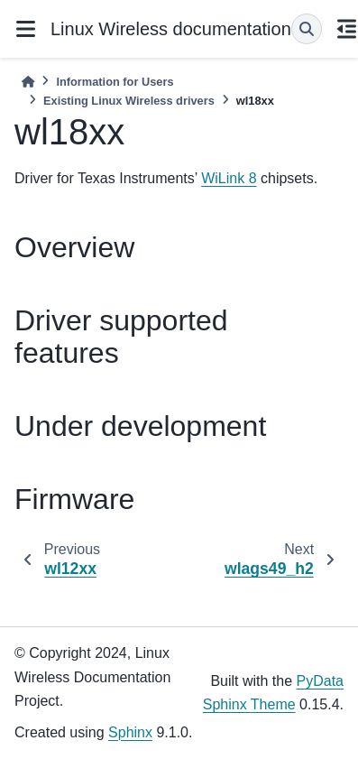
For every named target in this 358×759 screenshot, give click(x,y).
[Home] (28, 81)
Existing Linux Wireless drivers (129, 100)
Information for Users (114, 81)
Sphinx (130, 732)
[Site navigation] (25, 29)
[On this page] (347, 29)
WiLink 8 (228, 178)
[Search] (306, 29)
